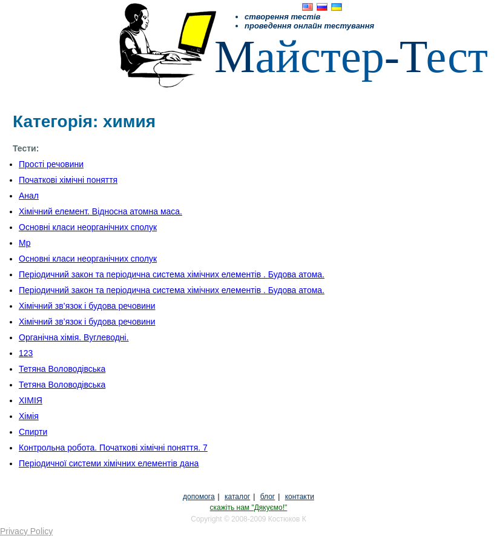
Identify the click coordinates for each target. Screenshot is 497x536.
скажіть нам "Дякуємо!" (249, 507)
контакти (299, 496)
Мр (24, 243)
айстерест (351, 56)
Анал (29, 195)
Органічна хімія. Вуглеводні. (74, 337)
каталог (237, 496)
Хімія (29, 416)
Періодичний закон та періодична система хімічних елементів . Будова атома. (171, 274)
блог (267, 496)
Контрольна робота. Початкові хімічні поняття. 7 (113, 447)
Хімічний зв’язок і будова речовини (87, 306)
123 (26, 353)
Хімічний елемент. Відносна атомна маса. (100, 211)
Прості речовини (51, 164)
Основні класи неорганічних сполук (88, 227)
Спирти (33, 432)
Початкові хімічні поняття (68, 180)
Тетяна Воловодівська (62, 369)
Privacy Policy (26, 531)
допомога (199, 496)
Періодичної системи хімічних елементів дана (109, 463)
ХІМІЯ (30, 400)
